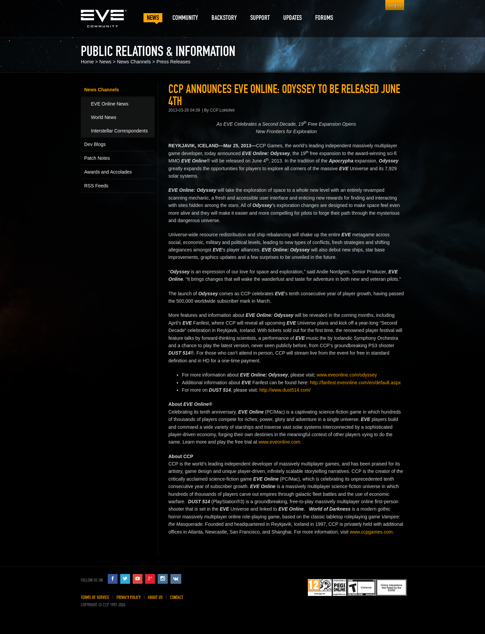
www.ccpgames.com (371, 532)
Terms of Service (95, 597)
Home (87, 61)
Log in (395, 4)
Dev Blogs (95, 144)
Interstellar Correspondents (119, 130)
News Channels (134, 61)
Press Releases (173, 61)
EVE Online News (109, 104)
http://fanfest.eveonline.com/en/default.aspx (355, 382)
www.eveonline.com (279, 442)
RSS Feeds (96, 185)
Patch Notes (97, 158)
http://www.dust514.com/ (285, 390)
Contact (176, 597)
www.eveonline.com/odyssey (347, 375)
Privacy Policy (128, 597)
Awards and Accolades (108, 172)
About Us (155, 597)
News (105, 61)
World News (103, 117)
